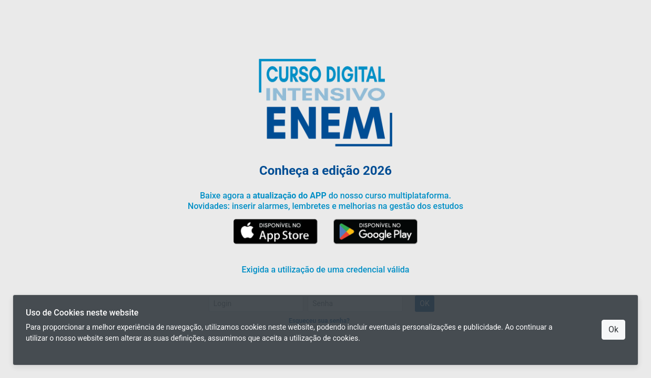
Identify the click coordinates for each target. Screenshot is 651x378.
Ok (613, 329)
